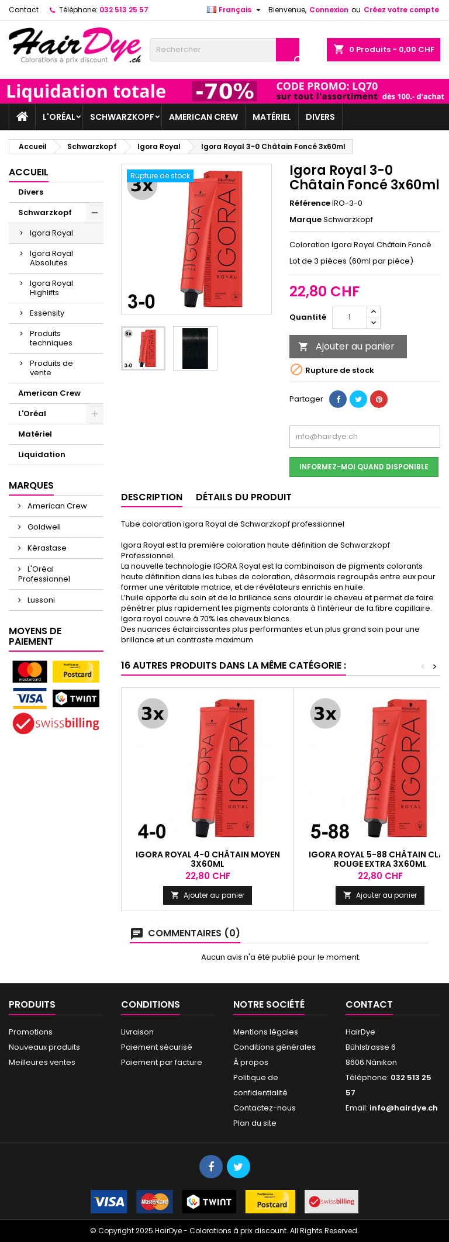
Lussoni (40, 600)
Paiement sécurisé (156, 1047)
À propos (250, 1062)
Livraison (137, 1031)
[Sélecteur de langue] (235, 10)
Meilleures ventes (42, 1062)
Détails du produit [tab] (244, 497)
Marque (305, 220)
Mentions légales (265, 1031)
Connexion (328, 10)
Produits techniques (51, 338)
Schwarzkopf (122, 117)
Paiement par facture (161, 1062)
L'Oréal (59, 117)
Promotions (31, 1031)
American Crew (203, 117)
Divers (320, 117)
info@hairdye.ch (403, 1107)
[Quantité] (349, 317)
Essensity (47, 313)
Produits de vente (51, 368)
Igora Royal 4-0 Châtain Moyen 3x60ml (208, 859)
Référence (309, 203)
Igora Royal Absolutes (51, 258)
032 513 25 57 (123, 10)
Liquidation (41, 454)
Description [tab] (151, 497)
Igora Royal (51, 232)
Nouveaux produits (44, 1047)
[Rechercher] (224, 49)
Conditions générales (274, 1047)
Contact (24, 10)
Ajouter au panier (346, 346)
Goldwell (43, 526)
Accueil (29, 172)
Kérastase (46, 547)
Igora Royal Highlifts (51, 288)
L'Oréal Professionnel (44, 573)
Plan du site (255, 1123)
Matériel (272, 117)
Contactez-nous (264, 1107)
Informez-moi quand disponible (364, 467)
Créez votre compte (401, 10)
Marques (31, 485)
